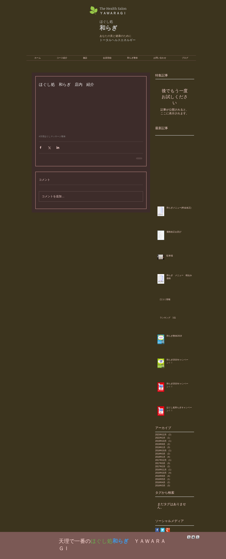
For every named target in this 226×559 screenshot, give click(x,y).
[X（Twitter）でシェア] (49, 147)
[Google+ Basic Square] (168, 530)
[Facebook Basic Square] (157, 530)
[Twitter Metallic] (193, 537)
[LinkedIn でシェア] (58, 147)
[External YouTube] (164, 25)
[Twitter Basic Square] (162, 530)
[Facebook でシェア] (40, 147)
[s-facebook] (189, 537)
